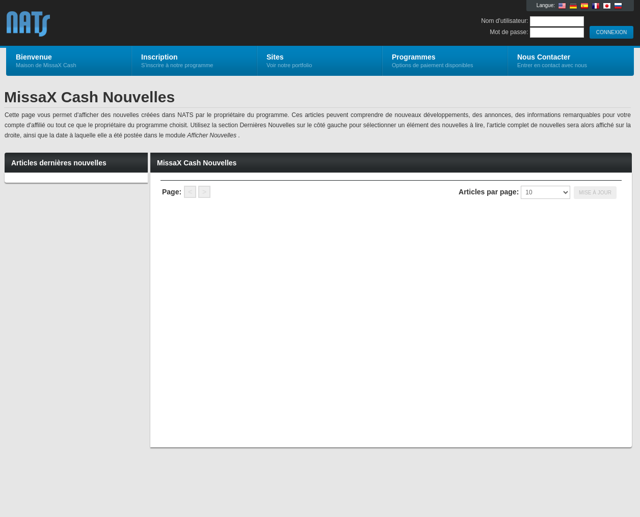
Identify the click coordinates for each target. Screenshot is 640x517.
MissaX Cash (128, 23)
